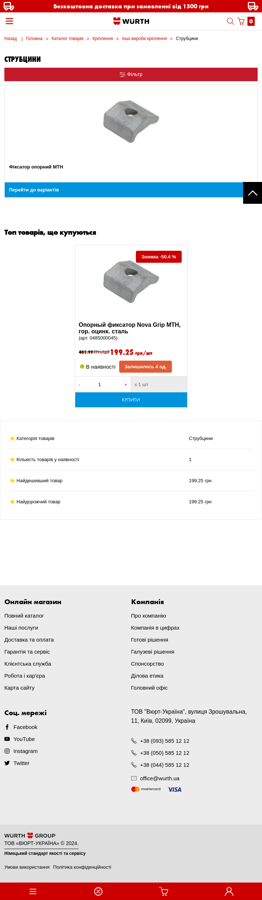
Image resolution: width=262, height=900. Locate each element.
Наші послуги (21, 628)
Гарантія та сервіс (27, 652)
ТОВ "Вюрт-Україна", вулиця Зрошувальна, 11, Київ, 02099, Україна (189, 716)
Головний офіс (149, 688)
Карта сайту (19, 688)
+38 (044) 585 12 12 (165, 765)
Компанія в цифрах (155, 628)
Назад (10, 38)
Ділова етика (147, 676)
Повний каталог (24, 615)
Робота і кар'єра (24, 676)
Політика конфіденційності (82, 867)
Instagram (25, 751)
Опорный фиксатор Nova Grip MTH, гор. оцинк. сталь (131, 331)
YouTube (24, 739)
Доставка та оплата (29, 640)
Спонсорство (147, 664)
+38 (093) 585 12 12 (165, 741)
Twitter (21, 763)
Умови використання (26, 867)
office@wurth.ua (160, 778)
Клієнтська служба (27, 664)
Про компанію (148, 615)
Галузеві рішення (152, 652)
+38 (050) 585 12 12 (165, 753)
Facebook (25, 727)
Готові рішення (149, 640)
